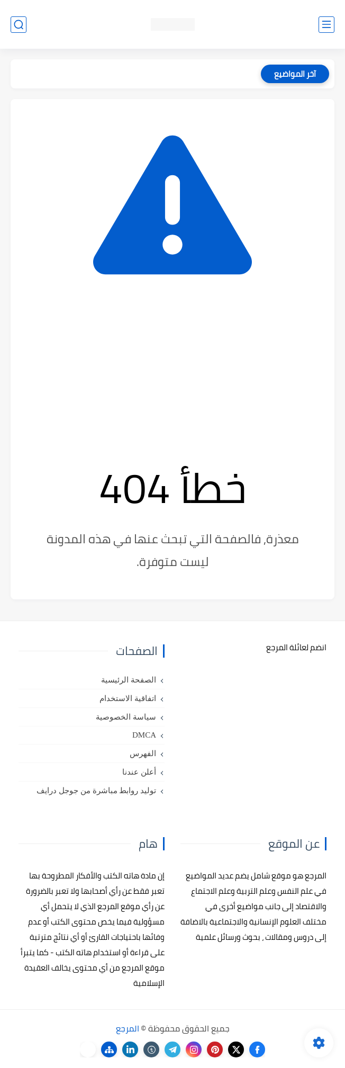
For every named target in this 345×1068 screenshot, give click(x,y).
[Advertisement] (172, 368)
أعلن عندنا (139, 772)
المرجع (127, 1028)
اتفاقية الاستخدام (127, 698)
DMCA (144, 735)
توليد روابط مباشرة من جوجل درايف (96, 790)
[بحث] (18, 24)
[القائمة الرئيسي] (326, 24)
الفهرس (143, 753)
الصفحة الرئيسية (128, 680)
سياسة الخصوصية (126, 717)
